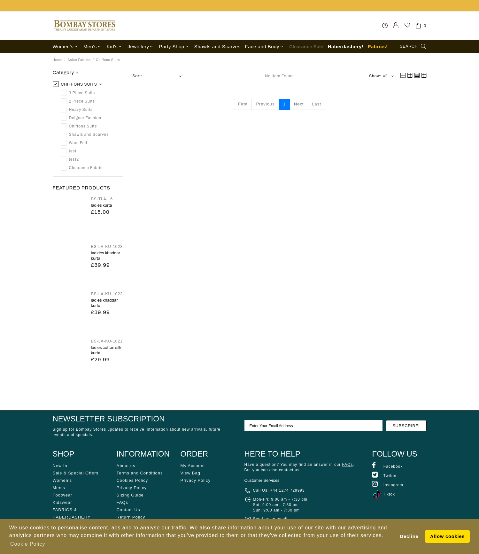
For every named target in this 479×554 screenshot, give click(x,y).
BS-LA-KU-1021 (107, 341)
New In (60, 465)
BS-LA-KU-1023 (107, 246)
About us (126, 465)
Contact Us (128, 509)
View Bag (190, 473)
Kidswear (62, 502)
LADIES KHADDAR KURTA (104, 303)
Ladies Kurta (101, 205)
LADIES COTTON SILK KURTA (106, 350)
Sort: (138, 76)
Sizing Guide (130, 495)
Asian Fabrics (79, 60)
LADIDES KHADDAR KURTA (105, 256)
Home (58, 60)
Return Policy (131, 517)
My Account (193, 465)
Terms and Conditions (140, 473)
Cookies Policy (132, 480)
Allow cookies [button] (447, 536)
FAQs (122, 502)
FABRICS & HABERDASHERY (72, 513)
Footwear (63, 495)
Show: (375, 76)
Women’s (62, 480)
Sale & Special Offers (75, 473)
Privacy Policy (132, 487)
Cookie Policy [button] (27, 544)
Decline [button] (409, 536)
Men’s (59, 487)
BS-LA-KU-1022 (107, 294)
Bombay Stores (85, 25)
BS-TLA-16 (102, 199)
